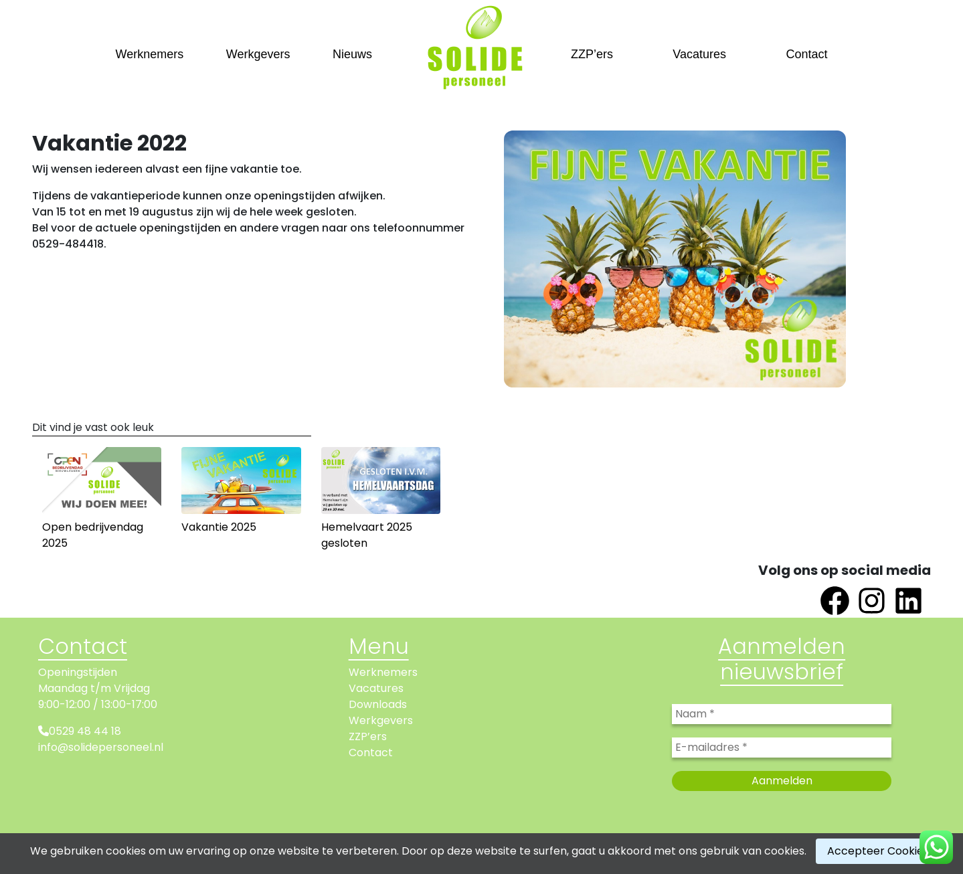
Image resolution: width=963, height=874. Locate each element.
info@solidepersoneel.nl (100, 747)
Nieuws (352, 54)
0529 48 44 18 (85, 731)
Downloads (378, 704)
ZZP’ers (592, 54)
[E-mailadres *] (781, 747)
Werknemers (150, 54)
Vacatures (699, 54)
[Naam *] (781, 714)
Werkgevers (258, 54)
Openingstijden (77, 672)
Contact (806, 54)
